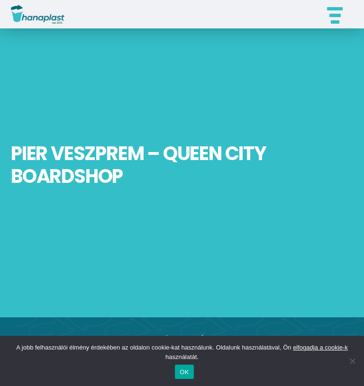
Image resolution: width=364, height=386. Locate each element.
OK (184, 372)
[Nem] (352, 361)
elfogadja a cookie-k (320, 347)
